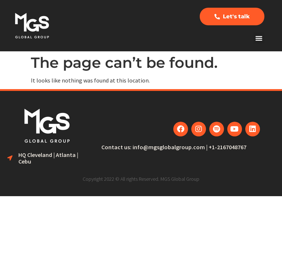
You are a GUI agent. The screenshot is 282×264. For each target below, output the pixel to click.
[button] (258, 38)
